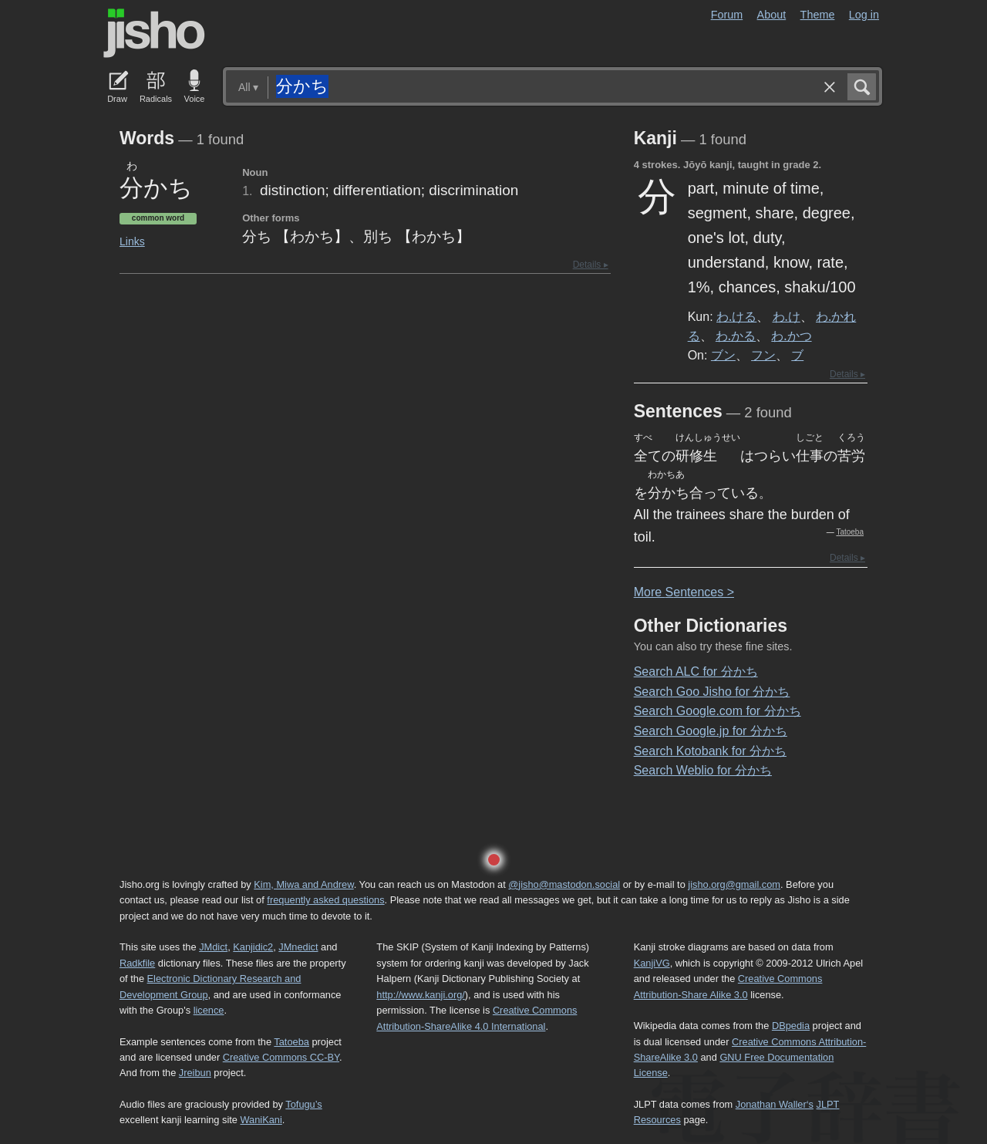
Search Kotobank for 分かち (710, 751)
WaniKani (261, 1119)
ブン (723, 354)
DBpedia (791, 1025)
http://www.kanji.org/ (420, 995)
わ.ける (736, 316)
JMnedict (298, 947)
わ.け (786, 316)
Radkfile (137, 963)
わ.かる (736, 335)
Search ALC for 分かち (696, 671)
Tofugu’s (303, 1104)
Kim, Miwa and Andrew (303, 884)
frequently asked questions (325, 900)
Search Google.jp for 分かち (710, 730)
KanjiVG (652, 963)
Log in (864, 14)
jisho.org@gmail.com (734, 884)
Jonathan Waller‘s (775, 1104)
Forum (727, 14)
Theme (817, 14)
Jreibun (195, 1072)
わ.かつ (791, 335)
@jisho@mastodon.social (564, 884)
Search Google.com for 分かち (717, 710)
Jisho (154, 33)
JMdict (213, 947)
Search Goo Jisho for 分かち (712, 691)
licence (209, 1010)
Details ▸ (590, 264)
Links (132, 241)
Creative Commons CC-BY (281, 1057)
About (772, 14)
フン (763, 354)
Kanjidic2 (253, 947)
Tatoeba (850, 532)
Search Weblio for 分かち (703, 770)
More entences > (684, 592)
